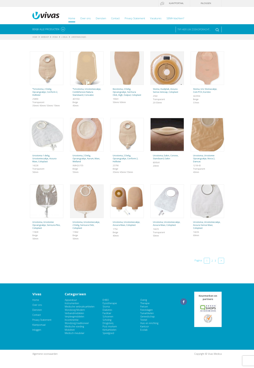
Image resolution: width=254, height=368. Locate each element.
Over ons (85, 18)
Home (71, 18)
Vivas (45, 15)
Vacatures (156, 18)
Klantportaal (176, 3)
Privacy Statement (135, 18)
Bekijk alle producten (45, 29)
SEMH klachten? (175, 18)
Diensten (101, 18)
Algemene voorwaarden (45, 353)
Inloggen (206, 3)
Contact (115, 18)
